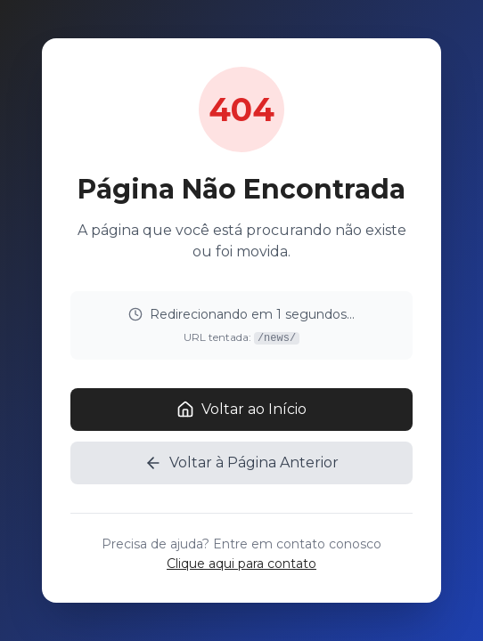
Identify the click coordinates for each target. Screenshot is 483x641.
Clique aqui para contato (241, 564)
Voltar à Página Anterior (241, 463)
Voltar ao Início (241, 409)
